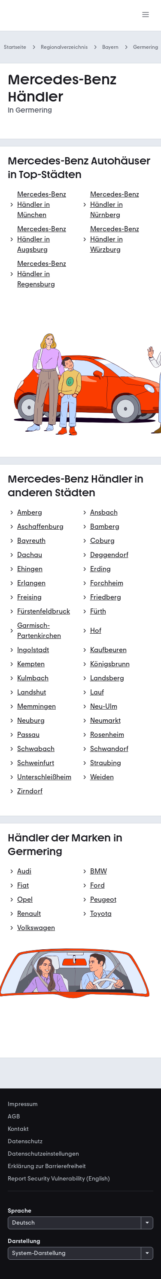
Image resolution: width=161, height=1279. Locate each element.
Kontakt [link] (18, 1129)
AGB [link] (14, 1116)
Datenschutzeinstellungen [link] (43, 1154)
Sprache (19, 1210)
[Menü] (145, 15)
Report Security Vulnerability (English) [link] (59, 1178)
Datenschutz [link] (25, 1141)
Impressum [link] (23, 1104)
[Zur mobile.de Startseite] (44, 15)
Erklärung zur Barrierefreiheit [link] (47, 1166)
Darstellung (24, 1241)
